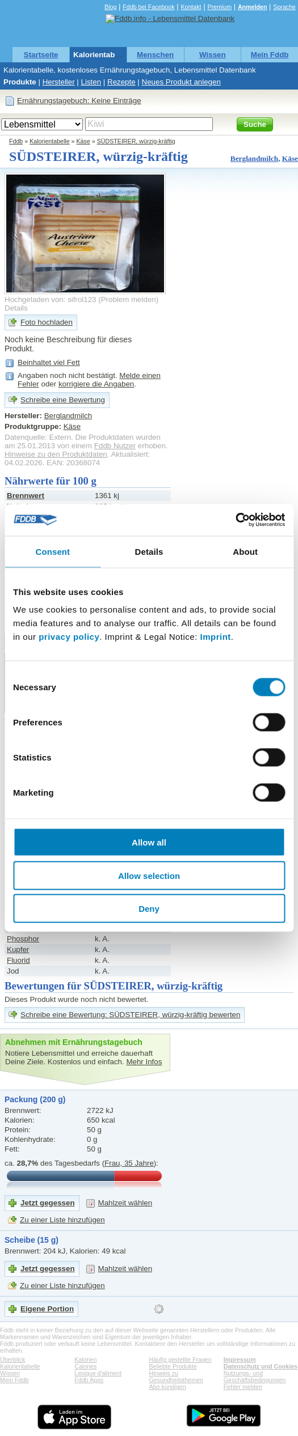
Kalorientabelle (100, 54)
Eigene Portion (47, 1309)
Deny (149, 909)
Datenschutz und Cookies (260, 1366)
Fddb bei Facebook (148, 6)
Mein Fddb (270, 54)
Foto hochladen (46, 322)
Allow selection (149, 875)
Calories (85, 1366)
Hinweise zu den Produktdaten (56, 454)
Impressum (240, 1359)
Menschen (155, 54)
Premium (219, 6)
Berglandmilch (254, 158)
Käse (83, 141)
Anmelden (252, 6)
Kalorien (85, 1359)
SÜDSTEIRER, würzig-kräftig (136, 141)
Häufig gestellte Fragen (180, 1359)
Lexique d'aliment (97, 1373)
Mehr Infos (144, 1061)
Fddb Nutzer (115, 445)
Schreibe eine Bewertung (62, 400)
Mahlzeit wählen (125, 1203)
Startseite (41, 54)
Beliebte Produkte (173, 1366)
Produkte (19, 82)
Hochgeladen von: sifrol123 (50, 299)
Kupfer (18, 949)
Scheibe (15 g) (31, 1239)
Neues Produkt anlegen (181, 82)
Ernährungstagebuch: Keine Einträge (79, 100)
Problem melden (128, 299)
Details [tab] (149, 551)
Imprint (215, 636)
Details (16, 308)
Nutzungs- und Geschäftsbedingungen (255, 1376)
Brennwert (25, 495)
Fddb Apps (88, 1379)
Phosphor (23, 938)
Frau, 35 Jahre (129, 1163)
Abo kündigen (167, 1386)
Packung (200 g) (35, 1099)
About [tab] (245, 551)
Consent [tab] (52, 551)
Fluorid (18, 960)
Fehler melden (243, 1386)
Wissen (212, 54)
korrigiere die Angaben (96, 384)
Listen (91, 82)
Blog (110, 6)
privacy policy (69, 636)
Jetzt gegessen (47, 1203)
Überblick (12, 1359)
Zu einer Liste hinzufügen (62, 1220)
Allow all (149, 842)
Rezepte (121, 82)
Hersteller (59, 82)
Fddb (16, 141)
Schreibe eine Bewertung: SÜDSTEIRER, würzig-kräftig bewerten (130, 1014)
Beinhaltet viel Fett (49, 362)
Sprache (284, 6)
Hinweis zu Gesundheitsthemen (176, 1376)
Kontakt (191, 6)
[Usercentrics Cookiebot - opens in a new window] (235, 520)
